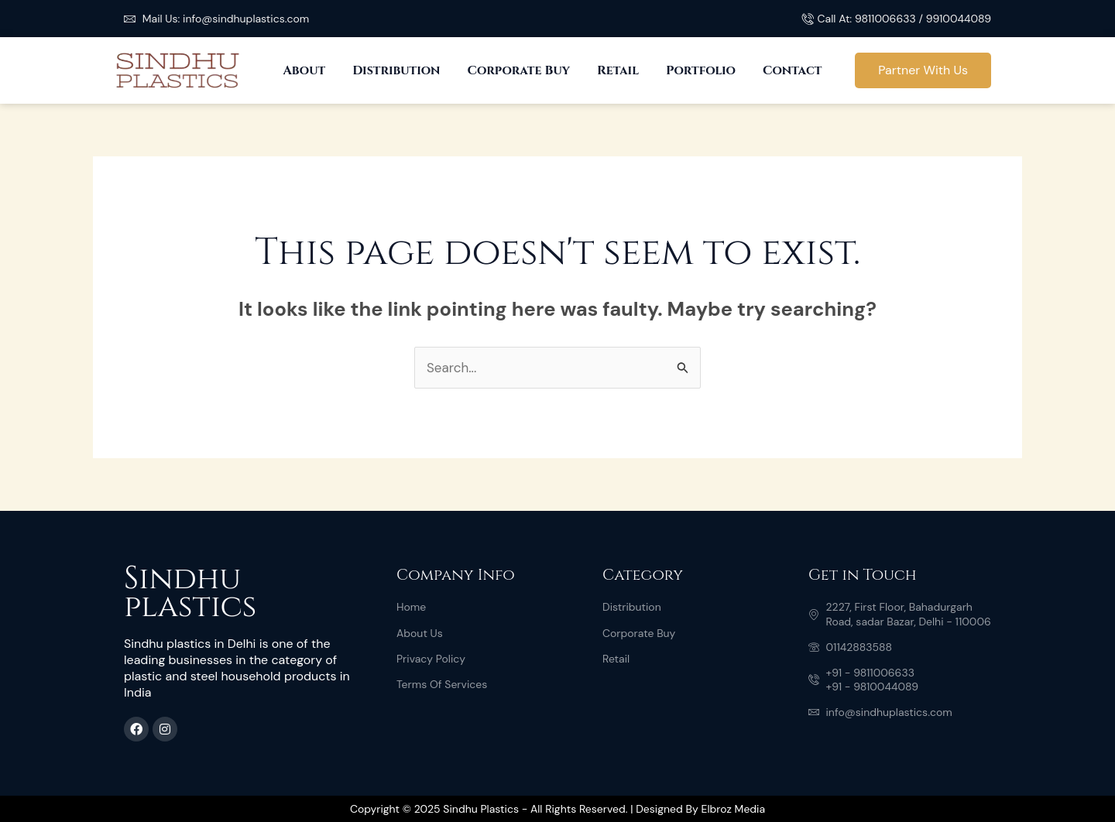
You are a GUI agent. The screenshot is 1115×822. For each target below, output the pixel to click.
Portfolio (701, 70)
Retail (618, 70)
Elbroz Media (733, 809)
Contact (792, 70)
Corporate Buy (519, 70)
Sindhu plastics (190, 593)
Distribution (396, 70)
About (304, 70)
